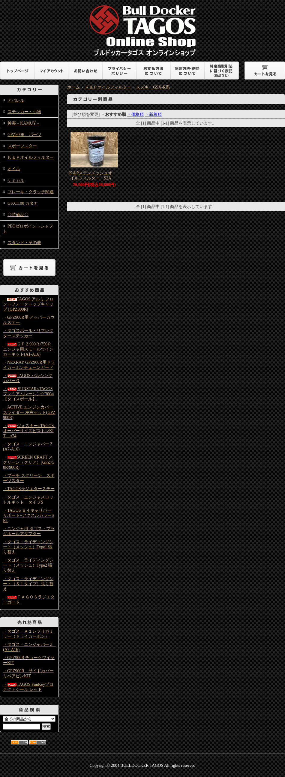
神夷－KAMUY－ (24, 123)
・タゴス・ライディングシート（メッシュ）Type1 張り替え (28, 547)
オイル (14, 169)
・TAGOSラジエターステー (29, 488)
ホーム (73, 87)
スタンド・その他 (24, 242)
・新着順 (153, 114)
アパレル (16, 100)
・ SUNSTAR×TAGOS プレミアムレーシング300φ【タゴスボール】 (28, 394)
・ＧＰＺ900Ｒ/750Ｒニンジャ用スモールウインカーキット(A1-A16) (28, 349)
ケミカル (16, 180)
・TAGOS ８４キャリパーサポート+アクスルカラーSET (28, 515)
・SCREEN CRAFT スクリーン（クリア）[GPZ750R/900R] (28, 462)
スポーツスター (22, 146)
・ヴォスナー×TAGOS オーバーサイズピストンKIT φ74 (30, 430)
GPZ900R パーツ (24, 134)
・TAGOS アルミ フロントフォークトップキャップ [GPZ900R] (28, 304)
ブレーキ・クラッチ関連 (31, 192)
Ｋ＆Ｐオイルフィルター (31, 157)
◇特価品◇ (18, 214)
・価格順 (135, 114)
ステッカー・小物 (24, 112)
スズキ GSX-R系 (153, 87)
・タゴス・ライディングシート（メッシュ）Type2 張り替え (28, 565)
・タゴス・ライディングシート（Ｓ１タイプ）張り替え (28, 584)
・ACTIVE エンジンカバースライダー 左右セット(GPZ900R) (29, 412)
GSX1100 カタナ (23, 203)
